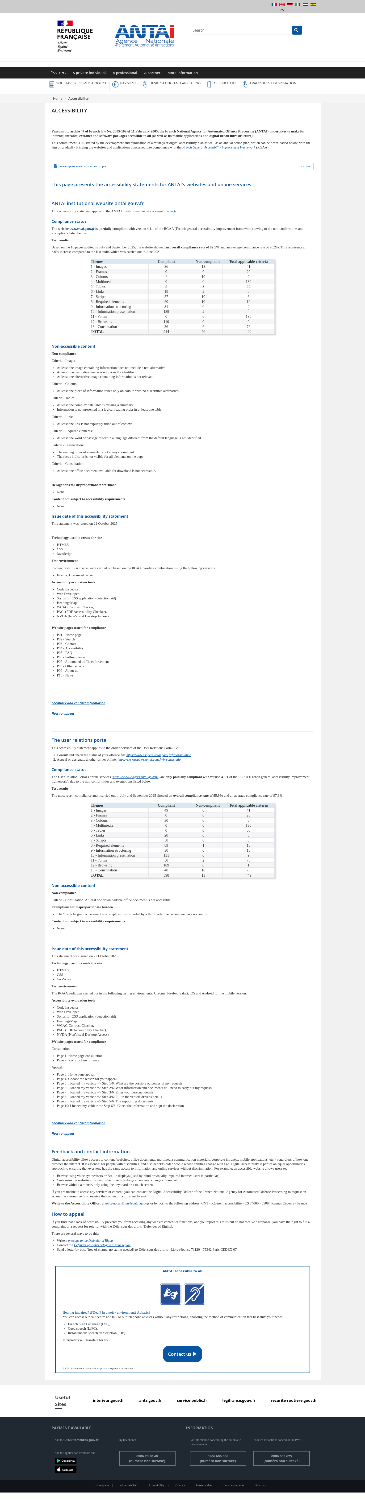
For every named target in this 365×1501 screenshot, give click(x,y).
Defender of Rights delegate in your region (102, 1245)
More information (183, 72)
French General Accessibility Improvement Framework (218, 147)
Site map (260, 1485)
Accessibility (156, 1485)
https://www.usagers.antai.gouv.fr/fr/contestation (149, 759)
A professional (125, 72)
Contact (180, 1485)
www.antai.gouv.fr (164, 211)
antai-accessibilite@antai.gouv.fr (127, 1203)
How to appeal (63, 713)
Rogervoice (103, 1368)
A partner (152, 72)
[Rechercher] (297, 30)
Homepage (102, 1485)
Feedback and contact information (78, 703)
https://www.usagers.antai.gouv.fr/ (135, 777)
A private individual (89, 72)
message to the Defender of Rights (90, 1240)
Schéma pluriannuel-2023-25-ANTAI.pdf (83, 166)
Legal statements (233, 1485)
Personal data (204, 1485)
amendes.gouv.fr (87, 1440)
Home (58, 98)
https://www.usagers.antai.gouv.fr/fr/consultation (158, 755)
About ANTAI (128, 1485)
